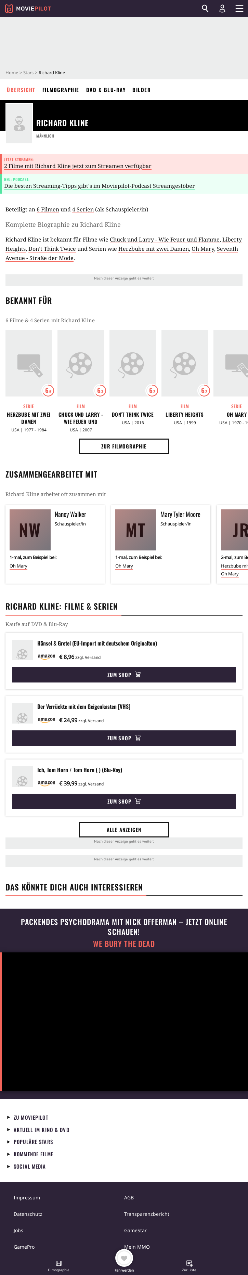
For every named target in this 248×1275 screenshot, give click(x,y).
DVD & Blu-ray (106, 89)
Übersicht (21, 89)
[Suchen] (205, 8)
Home (11, 72)
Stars (28, 72)
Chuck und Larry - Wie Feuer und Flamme (165, 239)
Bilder (141, 89)
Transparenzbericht (146, 1214)
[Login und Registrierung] (222, 8)
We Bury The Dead (124, 944)
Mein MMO (137, 1247)
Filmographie (60, 89)
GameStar (135, 1230)
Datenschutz (28, 1214)
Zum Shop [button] (124, 674)
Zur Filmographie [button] (123, 446)
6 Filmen (48, 209)
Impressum (27, 1197)
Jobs (18, 1230)
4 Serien (83, 209)
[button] (59, 1266)
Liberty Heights (185, 414)
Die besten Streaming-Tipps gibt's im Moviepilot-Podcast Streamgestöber (99, 186)
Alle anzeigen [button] (124, 829)
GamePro (24, 1247)
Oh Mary (203, 248)
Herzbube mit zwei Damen (153, 248)
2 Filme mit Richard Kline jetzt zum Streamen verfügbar (78, 166)
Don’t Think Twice (52, 248)
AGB (129, 1197)
